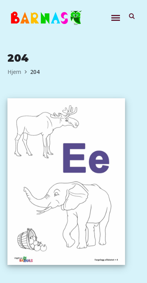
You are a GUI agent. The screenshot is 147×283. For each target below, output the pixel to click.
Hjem (14, 71)
